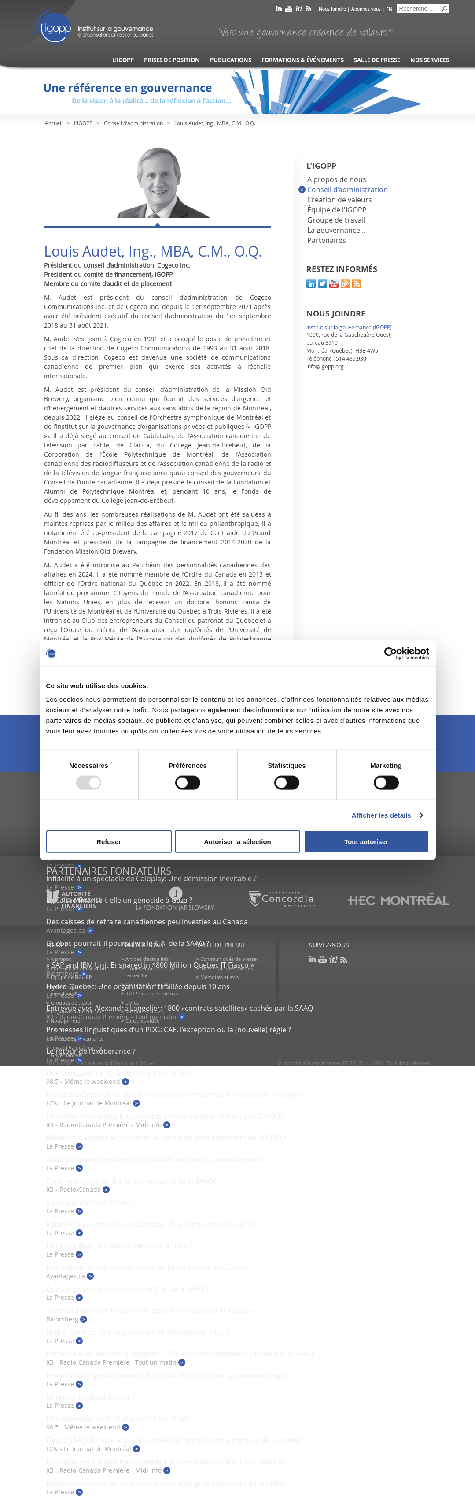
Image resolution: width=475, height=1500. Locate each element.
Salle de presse (377, 60)
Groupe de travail (336, 219)
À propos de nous (336, 179)
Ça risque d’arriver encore (89, 1202)
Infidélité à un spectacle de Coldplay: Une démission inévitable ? (151, 878)
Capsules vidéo (142, 1020)
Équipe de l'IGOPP (337, 209)
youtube (288, 10)
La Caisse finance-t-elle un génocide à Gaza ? (119, 1246)
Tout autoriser (366, 841)
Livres (132, 1002)
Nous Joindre (332, 9)
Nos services (429, 60)
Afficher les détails (381, 815)
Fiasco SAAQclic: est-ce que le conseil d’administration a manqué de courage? (174, 1094)
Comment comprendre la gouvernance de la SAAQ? (131, 1181)
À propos (61, 959)
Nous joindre (65, 1020)
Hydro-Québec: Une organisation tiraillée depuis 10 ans (138, 986)
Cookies (146, 1063)
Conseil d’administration (133, 123)
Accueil (54, 123)
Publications (230, 60)
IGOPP (94, 26)
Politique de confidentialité (105, 1063)
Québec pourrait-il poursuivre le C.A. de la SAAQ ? (127, 943)
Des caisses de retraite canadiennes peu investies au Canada (147, 922)
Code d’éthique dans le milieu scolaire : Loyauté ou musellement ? (155, 1159)
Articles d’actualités (147, 959)
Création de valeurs (339, 199)
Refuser (108, 841)
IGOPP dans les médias (151, 993)
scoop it (298, 10)
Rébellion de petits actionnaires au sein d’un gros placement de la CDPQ (165, 1138)
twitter (322, 283)
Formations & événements (302, 60)
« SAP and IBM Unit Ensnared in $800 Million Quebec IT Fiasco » (150, 965)
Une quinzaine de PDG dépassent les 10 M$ (118, 1073)
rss (308, 10)
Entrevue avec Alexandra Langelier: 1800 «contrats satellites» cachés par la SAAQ (179, 1008)
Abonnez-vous (366, 9)
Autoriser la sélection (237, 841)
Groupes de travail (71, 1002)
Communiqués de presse (228, 959)
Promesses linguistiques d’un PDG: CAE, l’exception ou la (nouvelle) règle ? (168, 1030)
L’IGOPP (123, 60)
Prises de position (172, 60)
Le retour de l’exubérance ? (91, 1051)
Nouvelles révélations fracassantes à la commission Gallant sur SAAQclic (166, 1116)
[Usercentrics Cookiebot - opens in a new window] (390, 653)
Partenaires (326, 240)
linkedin (279, 10)
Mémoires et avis (219, 977)
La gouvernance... (336, 230)
